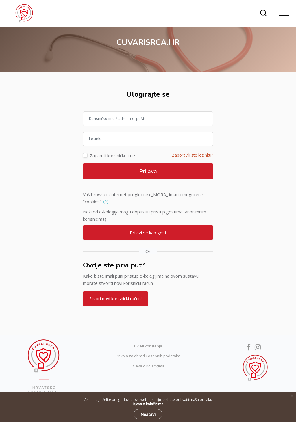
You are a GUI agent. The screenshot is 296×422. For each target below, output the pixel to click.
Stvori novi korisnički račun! (115, 298)
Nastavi (148, 414)
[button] (107, 202)
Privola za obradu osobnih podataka (148, 355)
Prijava (148, 171)
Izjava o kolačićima (148, 366)
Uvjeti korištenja (148, 346)
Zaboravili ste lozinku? (192, 155)
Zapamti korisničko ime (112, 155)
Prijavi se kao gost (148, 232)
